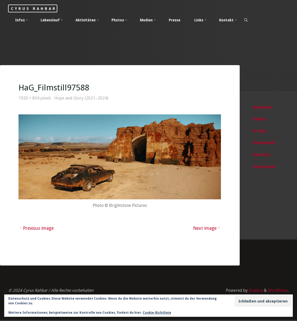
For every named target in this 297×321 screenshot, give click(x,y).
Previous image (37, 228)
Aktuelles (262, 107)
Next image (207, 228)
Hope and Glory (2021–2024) (82, 98)
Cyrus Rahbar (36, 8)
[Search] (246, 20)
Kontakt (261, 154)
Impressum (264, 166)
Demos (260, 119)
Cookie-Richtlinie (157, 312)
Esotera (255, 291)
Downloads (264, 142)
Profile (259, 131)
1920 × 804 (30, 98)
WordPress (278, 291)
